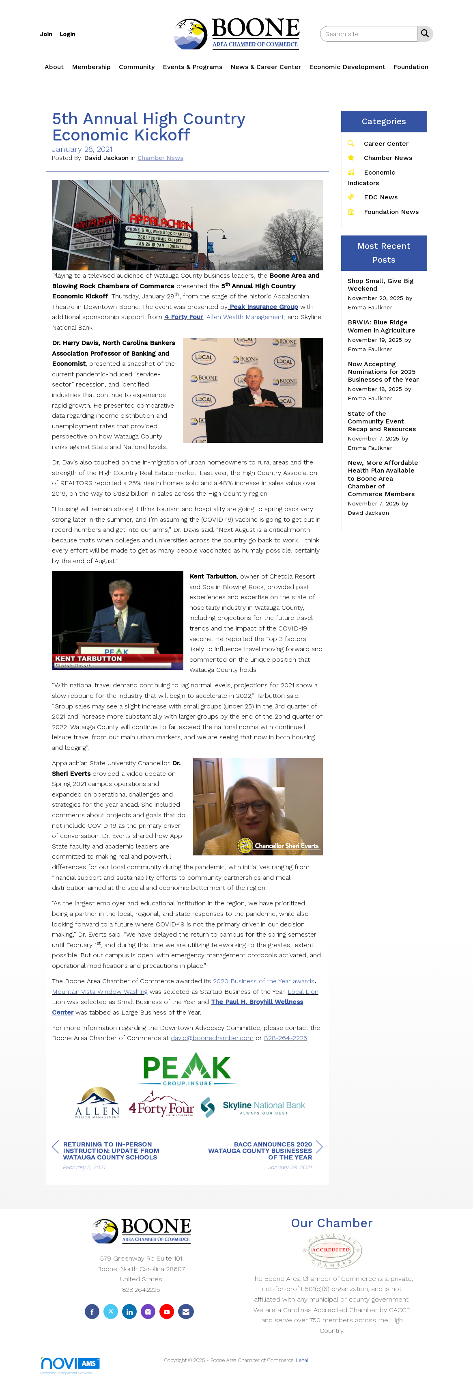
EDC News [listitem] (373, 196)
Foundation (410, 67)
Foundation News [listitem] (383, 211)
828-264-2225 (285, 1038)
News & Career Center (265, 67)
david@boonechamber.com (212, 1038)
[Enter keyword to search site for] (368, 34)
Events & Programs (192, 67)
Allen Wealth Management (245, 317)
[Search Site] (423, 33)
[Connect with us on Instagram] (148, 1311)
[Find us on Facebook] (92, 1311)
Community (137, 67)
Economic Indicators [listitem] (371, 177)
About (54, 67)
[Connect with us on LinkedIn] (129, 1311)
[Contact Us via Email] (186, 1311)
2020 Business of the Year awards (263, 981)
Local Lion (303, 991)
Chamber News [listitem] (380, 157)
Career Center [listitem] (378, 143)
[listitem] (49, 34)
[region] (262, 1157)
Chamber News (160, 158)
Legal (302, 1360)
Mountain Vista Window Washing (100, 991)
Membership (91, 67)
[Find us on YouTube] (166, 1311)
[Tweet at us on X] (110, 1311)
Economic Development (347, 67)
